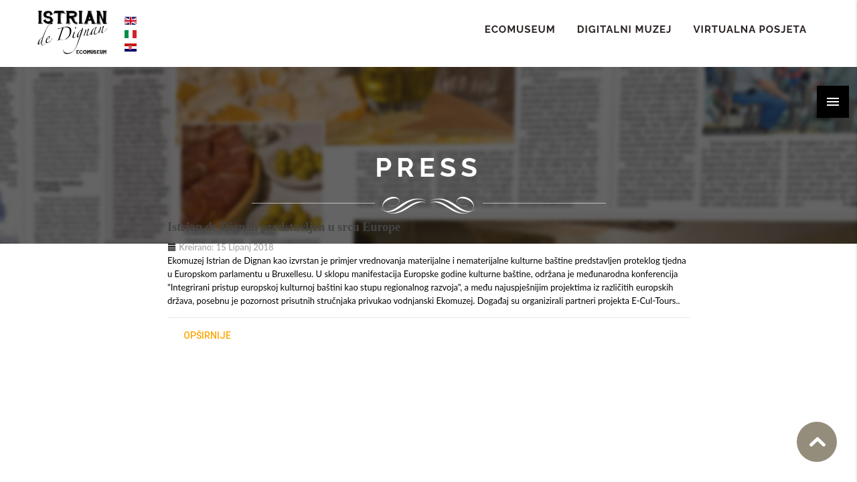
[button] (833, 102)
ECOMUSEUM (520, 29)
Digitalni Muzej (624, 29)
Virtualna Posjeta (750, 29)
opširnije (207, 335)
